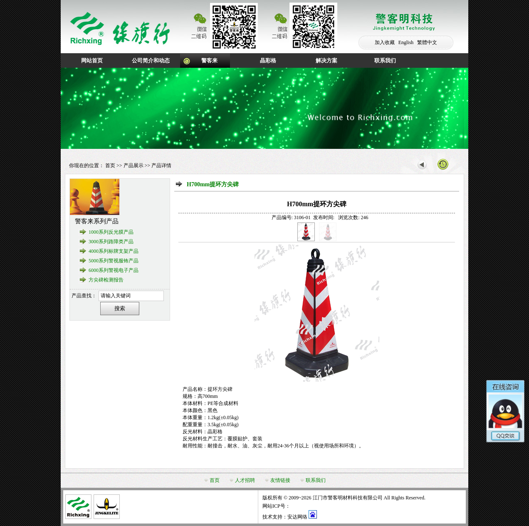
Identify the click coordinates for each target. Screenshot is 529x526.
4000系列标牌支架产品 (113, 251)
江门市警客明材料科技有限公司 (348, 498)
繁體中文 (427, 42)
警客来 (209, 60)
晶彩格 (268, 60)
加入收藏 (385, 42)
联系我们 (385, 60)
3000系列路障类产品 (111, 241)
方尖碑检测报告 (106, 280)
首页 (110, 165)
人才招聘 (245, 480)
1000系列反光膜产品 (111, 232)
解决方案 (326, 60)
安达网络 (297, 517)
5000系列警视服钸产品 (113, 261)
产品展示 (133, 165)
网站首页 (92, 60)
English (406, 42)
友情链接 (280, 480)
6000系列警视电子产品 (113, 270)
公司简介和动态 (151, 60)
